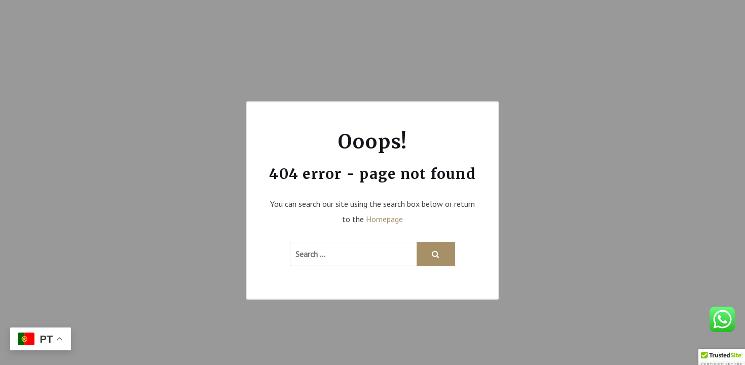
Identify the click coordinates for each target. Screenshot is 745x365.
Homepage (384, 219)
